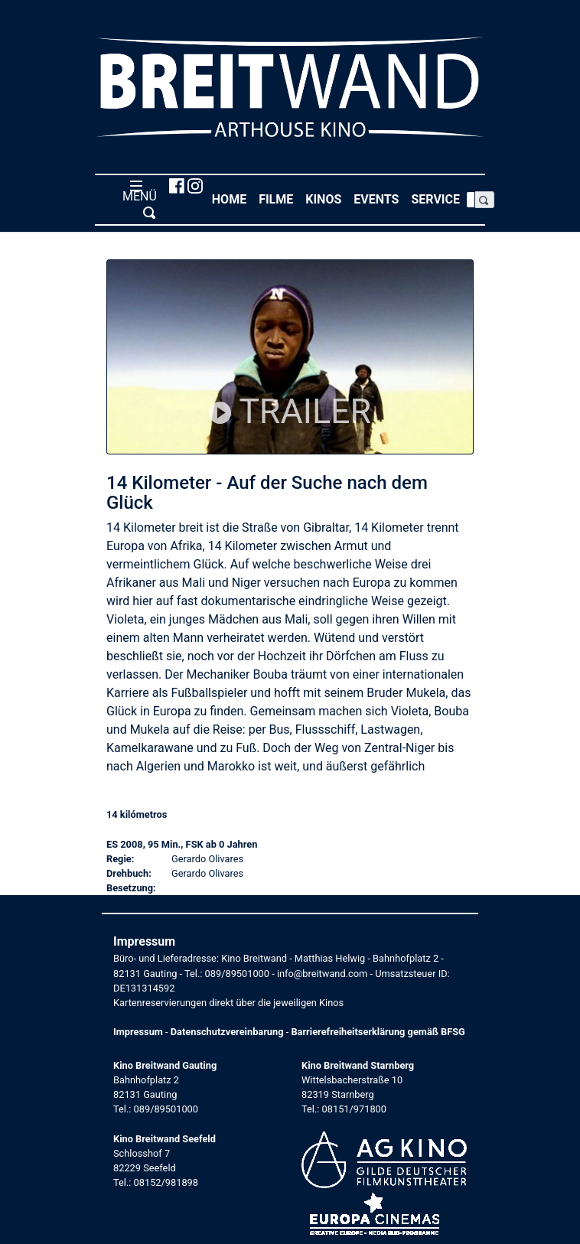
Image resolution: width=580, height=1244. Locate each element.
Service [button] (438, 199)
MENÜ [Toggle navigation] (136, 199)
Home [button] (232, 199)
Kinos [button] (326, 199)
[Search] (470, 199)
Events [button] (379, 199)
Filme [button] (279, 199)
